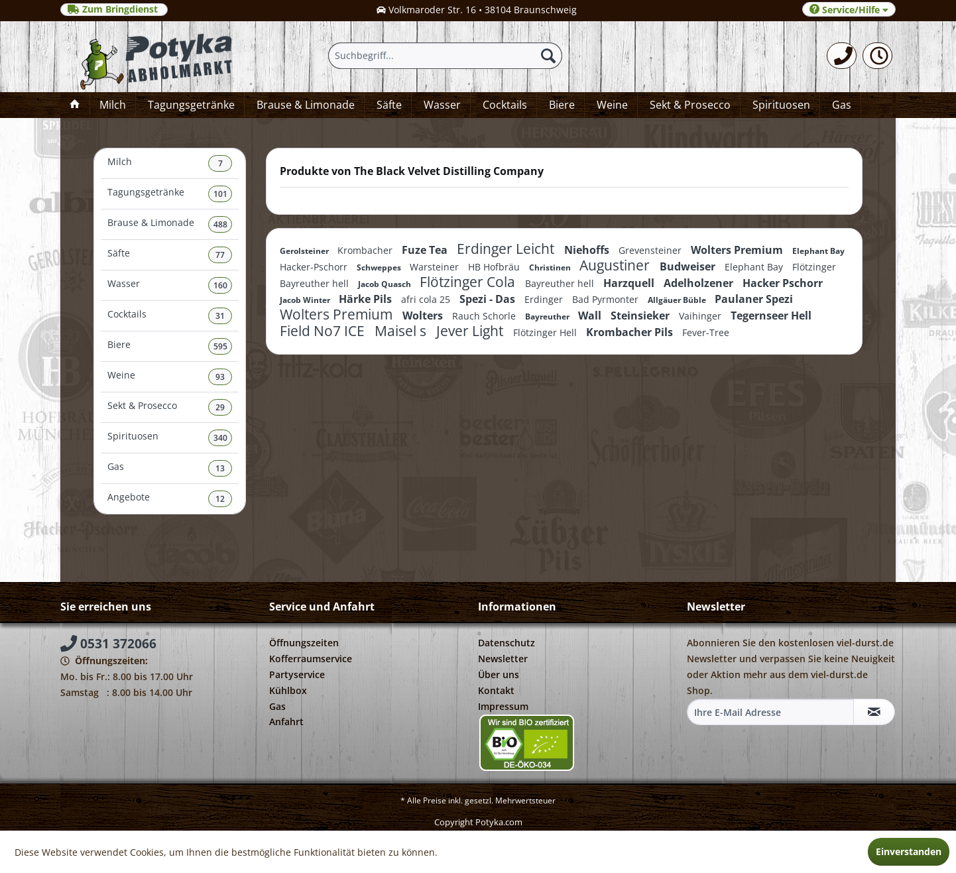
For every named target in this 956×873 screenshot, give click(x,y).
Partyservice (297, 674)
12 (220, 498)
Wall (591, 315)
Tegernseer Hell (771, 315)
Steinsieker (641, 315)
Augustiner (616, 265)
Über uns (498, 674)
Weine (169, 377)
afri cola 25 (427, 299)
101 (220, 194)
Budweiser (689, 266)
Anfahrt (286, 721)
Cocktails (169, 316)
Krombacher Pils (631, 332)
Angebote (169, 499)
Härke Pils (366, 299)
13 (220, 468)
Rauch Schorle (485, 316)
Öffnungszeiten (304, 642)
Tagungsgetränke (169, 194)
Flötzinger (814, 267)
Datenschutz (506, 642)
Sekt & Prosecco (169, 407)
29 (220, 407)
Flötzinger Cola (469, 281)
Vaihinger (701, 316)
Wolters (424, 315)
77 (220, 255)
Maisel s (402, 330)
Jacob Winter (306, 300)
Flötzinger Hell (546, 332)
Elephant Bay (818, 251)
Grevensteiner (651, 250)
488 (220, 224)
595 (220, 346)
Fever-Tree (705, 332)
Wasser (169, 285)
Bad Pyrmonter (606, 299)
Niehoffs (588, 250)
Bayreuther (548, 316)
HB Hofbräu (495, 267)
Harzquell (630, 283)
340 (220, 437)
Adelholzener (700, 283)
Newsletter (503, 658)
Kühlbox (288, 690)
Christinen (551, 267)
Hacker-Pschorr (315, 267)
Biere (169, 346)
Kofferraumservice (310, 658)
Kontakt (496, 690)
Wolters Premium (738, 250)
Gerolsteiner (305, 251)
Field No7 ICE (324, 330)
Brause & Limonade (169, 224)
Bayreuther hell (315, 283)
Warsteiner (435, 267)
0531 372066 (108, 643)
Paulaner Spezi (754, 299)
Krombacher (366, 250)
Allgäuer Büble (678, 300)
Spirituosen (169, 438)
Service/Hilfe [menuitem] (848, 9)
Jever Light (471, 330)
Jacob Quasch (385, 284)
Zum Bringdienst (114, 9)
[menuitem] (842, 55)
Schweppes (380, 267)
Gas (169, 468)
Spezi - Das (488, 299)
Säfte (169, 255)
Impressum (503, 706)
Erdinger (545, 299)
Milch (169, 163)
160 (220, 285)
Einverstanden (908, 851)
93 (220, 376)
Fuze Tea (426, 250)
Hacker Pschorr (783, 283)
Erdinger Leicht (507, 248)
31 (220, 315)
